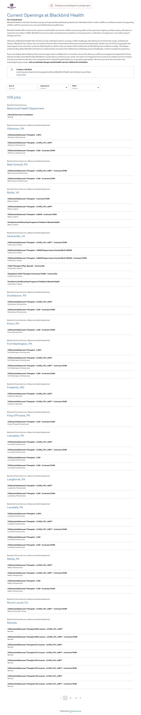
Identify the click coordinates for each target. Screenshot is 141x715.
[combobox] (72, 88)
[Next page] (80, 698)
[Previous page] (60, 698)
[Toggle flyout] (66, 87)
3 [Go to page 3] (75, 698)
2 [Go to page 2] (70, 698)
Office (74, 86)
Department (45, 86)
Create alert (21, 75)
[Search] (22, 89)
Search (11, 86)
